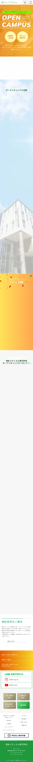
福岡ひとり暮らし (7, 659)
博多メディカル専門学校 (16, 744)
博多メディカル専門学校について (8, 716)
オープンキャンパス (8, 730)
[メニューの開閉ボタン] (30, 2)
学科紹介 (8, 720)
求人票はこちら (9, 705)
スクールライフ (9, 727)
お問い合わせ (11, 641)
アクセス (24, 715)
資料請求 (23, 705)
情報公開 (24, 725)
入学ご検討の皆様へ (10, 697)
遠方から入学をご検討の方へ (10, 655)
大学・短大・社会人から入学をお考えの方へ (10, 665)
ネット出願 (25, 2)
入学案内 (8, 723)
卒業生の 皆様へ (23, 697)
